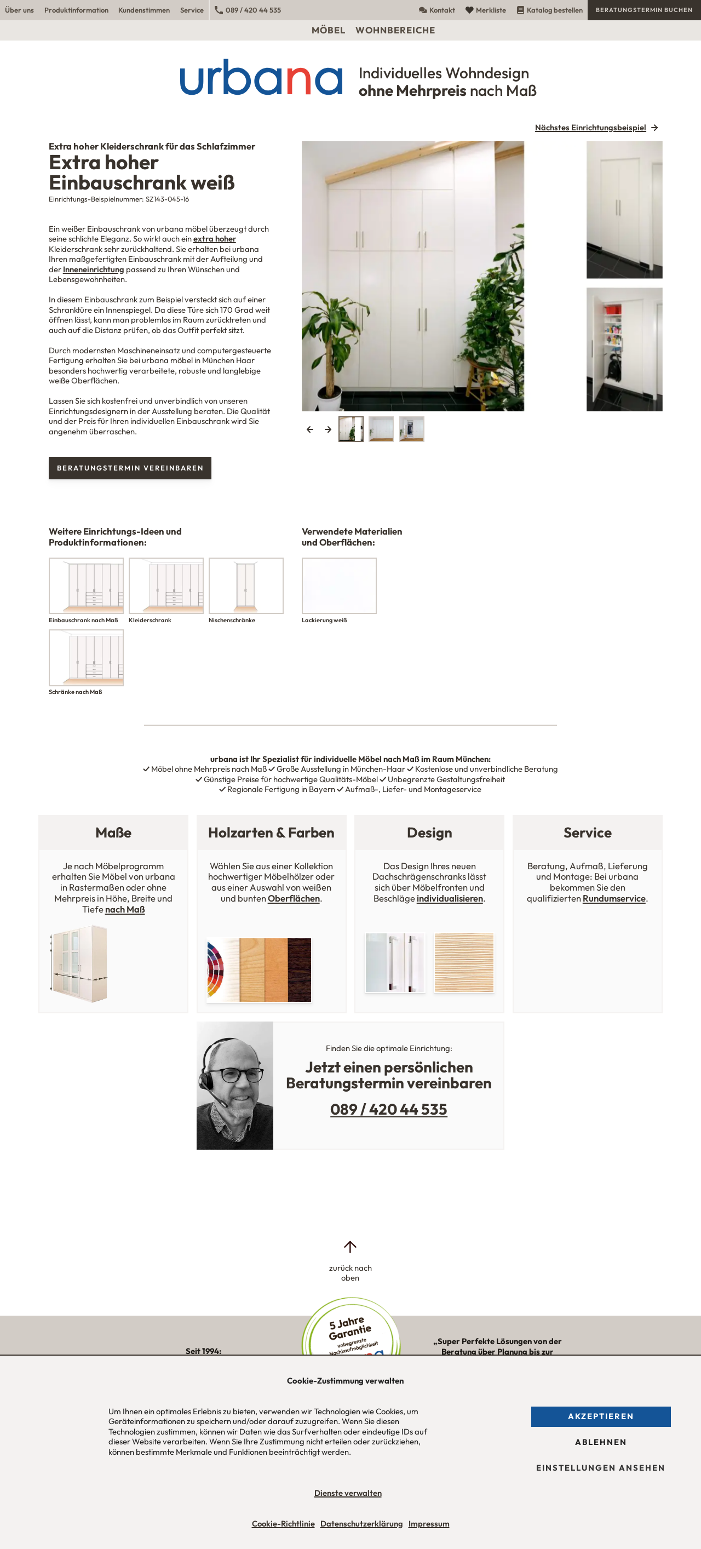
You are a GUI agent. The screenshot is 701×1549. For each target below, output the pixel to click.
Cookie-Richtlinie (283, 1523)
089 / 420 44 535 (247, 9)
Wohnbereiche (395, 30)
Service (192, 9)
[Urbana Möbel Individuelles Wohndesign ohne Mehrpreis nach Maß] (350, 76)
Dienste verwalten (348, 1493)
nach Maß (125, 909)
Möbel (329, 30)
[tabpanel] (482, 276)
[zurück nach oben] (350, 1261)
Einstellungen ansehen (600, 1467)
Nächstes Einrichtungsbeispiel (590, 128)
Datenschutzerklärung (361, 1523)
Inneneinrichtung (93, 269)
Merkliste (486, 9)
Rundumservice (614, 898)
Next (328, 428)
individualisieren (450, 898)
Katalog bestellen (549, 9)
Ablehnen (601, 1442)
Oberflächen (294, 898)
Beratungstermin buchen (644, 10)
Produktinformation (76, 9)
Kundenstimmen (144, 9)
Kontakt (437, 9)
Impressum (429, 1523)
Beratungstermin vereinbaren (130, 467)
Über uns (19, 9)
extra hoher (214, 238)
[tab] (351, 428)
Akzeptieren (601, 1416)
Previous (310, 428)
